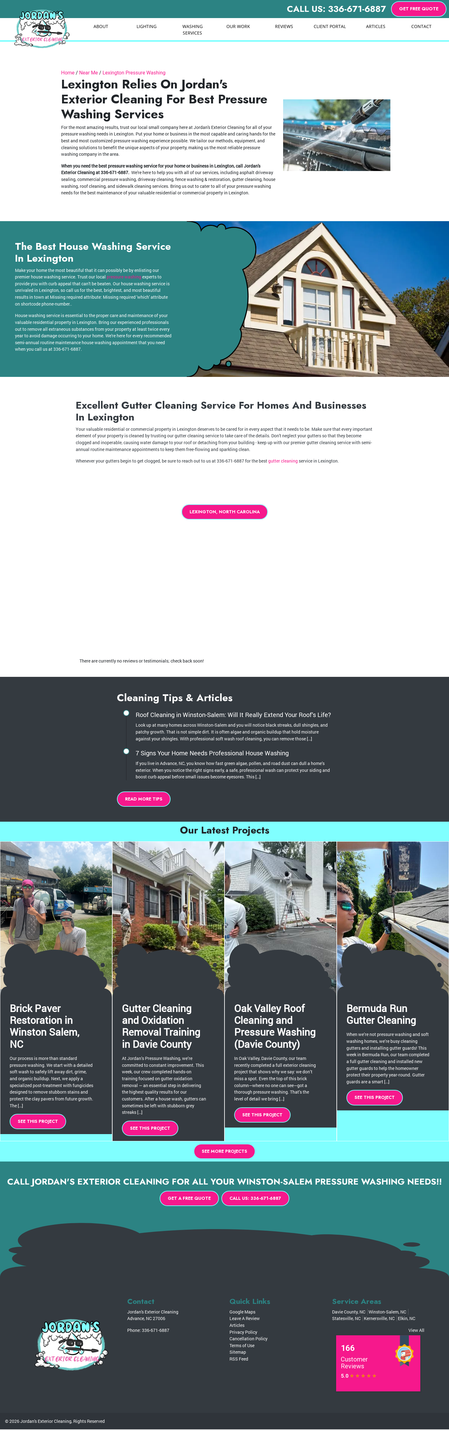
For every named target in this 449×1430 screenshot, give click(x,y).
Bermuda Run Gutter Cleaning (381, 1014)
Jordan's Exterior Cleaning (45, 1422)
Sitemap (237, 1353)
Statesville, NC (346, 1319)
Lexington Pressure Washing (134, 73)
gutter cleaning (283, 461)
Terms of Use (241, 1346)
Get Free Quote (418, 9)
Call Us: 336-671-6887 (336, 8)
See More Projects (224, 1151)
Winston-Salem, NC (387, 1312)
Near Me (88, 73)
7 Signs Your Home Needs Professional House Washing (212, 753)
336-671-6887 (155, 1331)
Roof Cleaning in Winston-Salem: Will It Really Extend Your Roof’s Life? (233, 715)
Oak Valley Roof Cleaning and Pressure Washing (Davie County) (275, 1026)
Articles (236, 1326)
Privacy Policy (243, 1333)
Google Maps (242, 1312)
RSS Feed (238, 1359)
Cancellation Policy (248, 1339)
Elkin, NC (406, 1319)
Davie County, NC (348, 1312)
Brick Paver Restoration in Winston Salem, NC (44, 1026)
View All (416, 1331)
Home (68, 73)
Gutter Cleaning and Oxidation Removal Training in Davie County (161, 1026)
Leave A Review (244, 1319)
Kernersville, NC (379, 1319)
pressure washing (124, 277)
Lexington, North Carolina (225, 512)
